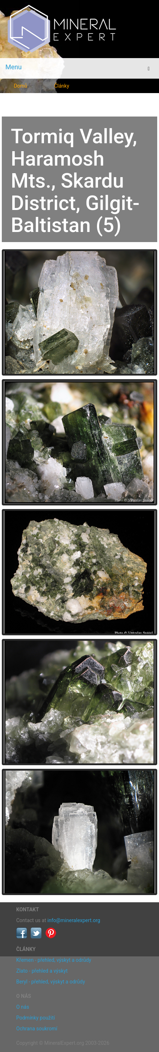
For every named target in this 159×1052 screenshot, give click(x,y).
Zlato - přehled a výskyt (41, 971)
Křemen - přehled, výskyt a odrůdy (53, 960)
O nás (22, 1007)
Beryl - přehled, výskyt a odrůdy (50, 982)
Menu (13, 67)
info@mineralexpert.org (74, 920)
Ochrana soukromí (36, 1028)
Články (61, 86)
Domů (20, 86)
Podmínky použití (35, 1018)
